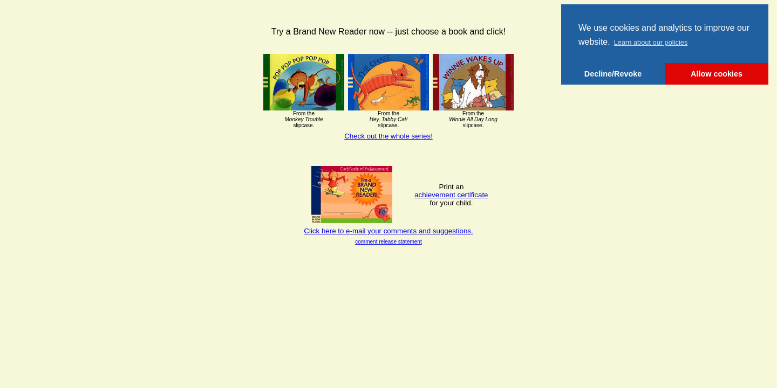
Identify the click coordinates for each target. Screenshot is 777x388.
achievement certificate (451, 195)
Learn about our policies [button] (651, 42)
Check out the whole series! (388, 136)
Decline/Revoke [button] (613, 74)
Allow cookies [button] (716, 74)
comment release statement (388, 242)
